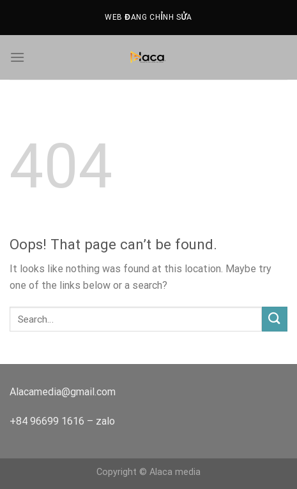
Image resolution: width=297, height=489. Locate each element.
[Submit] (274, 319)
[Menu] (17, 57)
